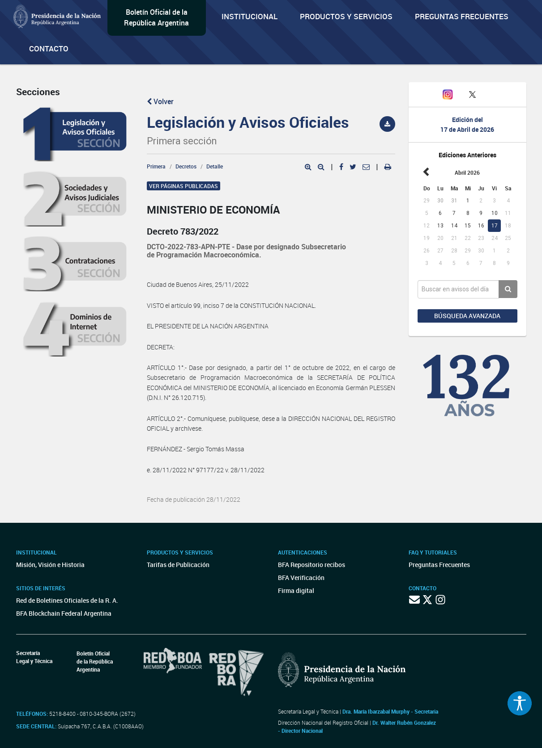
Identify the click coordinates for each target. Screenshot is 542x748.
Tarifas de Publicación (178, 564)
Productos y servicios (346, 16)
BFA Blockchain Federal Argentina (63, 613)
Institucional (249, 16)
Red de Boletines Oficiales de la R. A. (67, 600)
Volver (160, 101)
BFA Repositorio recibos (311, 564)
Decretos (185, 166)
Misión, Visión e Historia (50, 564)
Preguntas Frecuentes (461, 16)
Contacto (48, 48)
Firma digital (296, 590)
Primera (156, 166)
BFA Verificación (301, 577)
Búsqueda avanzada (467, 315)
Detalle (214, 166)
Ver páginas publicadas (183, 185)
